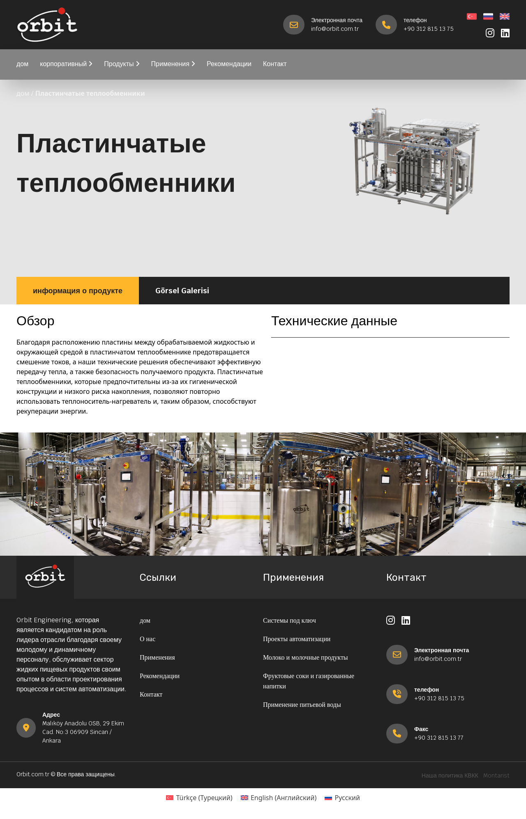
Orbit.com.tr (32, 774)
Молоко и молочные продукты (305, 657)
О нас (147, 639)
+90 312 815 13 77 (439, 737)
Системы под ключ (289, 620)
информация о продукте (77, 290)
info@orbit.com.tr (335, 28)
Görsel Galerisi (182, 290)
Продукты (121, 64)
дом (22, 64)
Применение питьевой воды (302, 704)
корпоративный (66, 64)
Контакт (275, 64)
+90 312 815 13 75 (429, 28)
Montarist (496, 775)
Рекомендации (229, 64)
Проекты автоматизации (296, 639)
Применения (173, 64)
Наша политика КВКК (450, 775)
